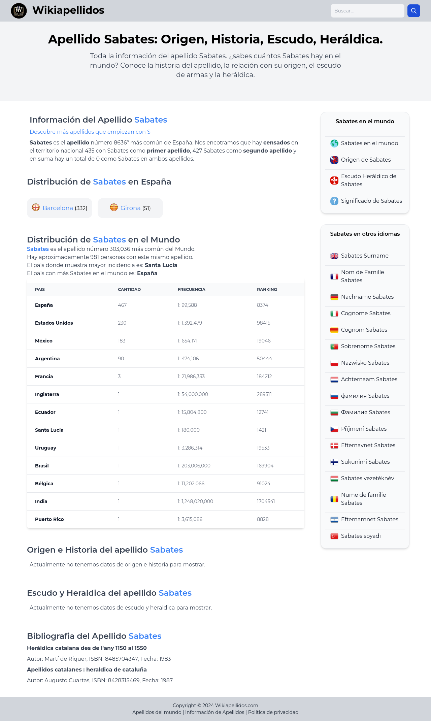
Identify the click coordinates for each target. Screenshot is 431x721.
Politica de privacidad (273, 712)
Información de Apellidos (214, 712)
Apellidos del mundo (156, 712)
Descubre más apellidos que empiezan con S (90, 132)
